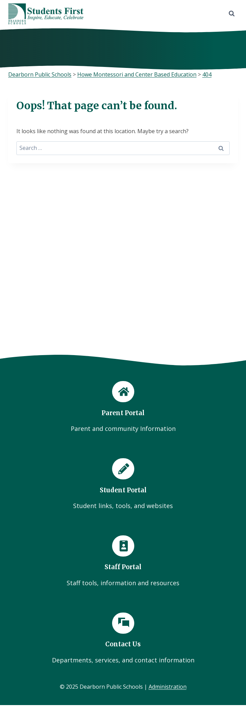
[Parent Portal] (123, 407)
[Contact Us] (123, 639)
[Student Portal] (123, 484)
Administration (168, 686)
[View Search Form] (232, 14)
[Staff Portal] (123, 562)
